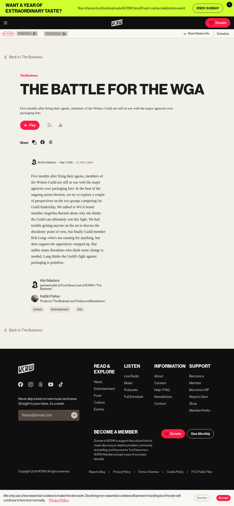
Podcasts (131, 390)
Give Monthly (200, 434)
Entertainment (60, 309)
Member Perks (199, 410)
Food (97, 395)
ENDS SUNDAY (208, 8)
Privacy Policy (119, 472)
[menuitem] (60, 125)
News (98, 382)
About (158, 376)
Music (128, 383)
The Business (29, 75)
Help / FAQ (162, 390)
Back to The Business (23, 57)
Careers (160, 383)
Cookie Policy (172, 472)
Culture (37, 309)
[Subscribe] (74, 415)
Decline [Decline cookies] (202, 498)
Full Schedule (133, 397)
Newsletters (163, 397)
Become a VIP (199, 390)
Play (30, 125)
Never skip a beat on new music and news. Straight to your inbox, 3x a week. (47, 401)
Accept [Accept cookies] (223, 498)
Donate (217, 23)
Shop (193, 403)
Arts (79, 309)
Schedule (223, 33)
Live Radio (131, 376)
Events (99, 409)
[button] (27, 33)
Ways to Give (198, 397)
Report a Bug (97, 472)
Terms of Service (146, 472)
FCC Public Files (199, 472)
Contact (160, 403)
